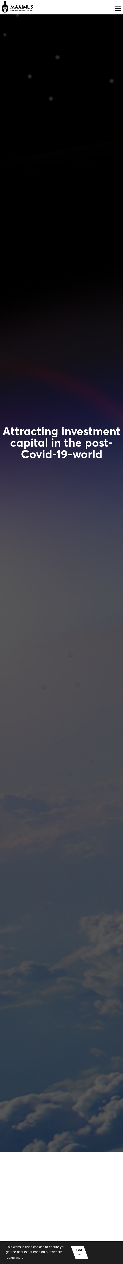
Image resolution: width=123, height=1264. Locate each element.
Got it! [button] (79, 1252)
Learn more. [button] (15, 1257)
